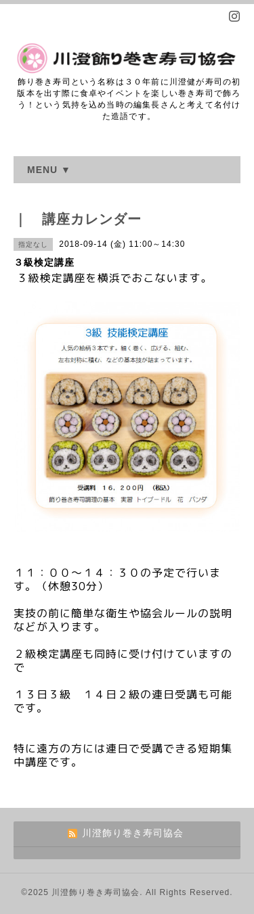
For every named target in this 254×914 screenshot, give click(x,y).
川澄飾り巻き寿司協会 (95, 892)
